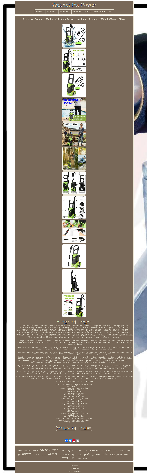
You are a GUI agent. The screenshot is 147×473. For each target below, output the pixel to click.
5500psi (112, 455)
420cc (93, 455)
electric (53, 449)
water (105, 454)
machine (86, 450)
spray (114, 450)
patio (87, 454)
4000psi (66, 455)
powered (120, 450)
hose (98, 454)
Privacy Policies (74, 471)
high (73, 454)
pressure (26, 454)
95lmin (127, 454)
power (44, 449)
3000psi (44, 455)
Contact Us (74, 468)
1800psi (80, 450)
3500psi (37, 455)
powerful (85, 458)
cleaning (79, 458)
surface (70, 450)
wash (108, 450)
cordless (80, 455)
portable (27, 450)
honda (20, 450)
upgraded (35, 450)
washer (52, 454)
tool (60, 455)
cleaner (94, 450)
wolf (75, 450)
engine (73, 457)
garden (127, 450)
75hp (102, 450)
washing (64, 458)
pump (62, 450)
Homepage (74, 465)
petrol (119, 454)
